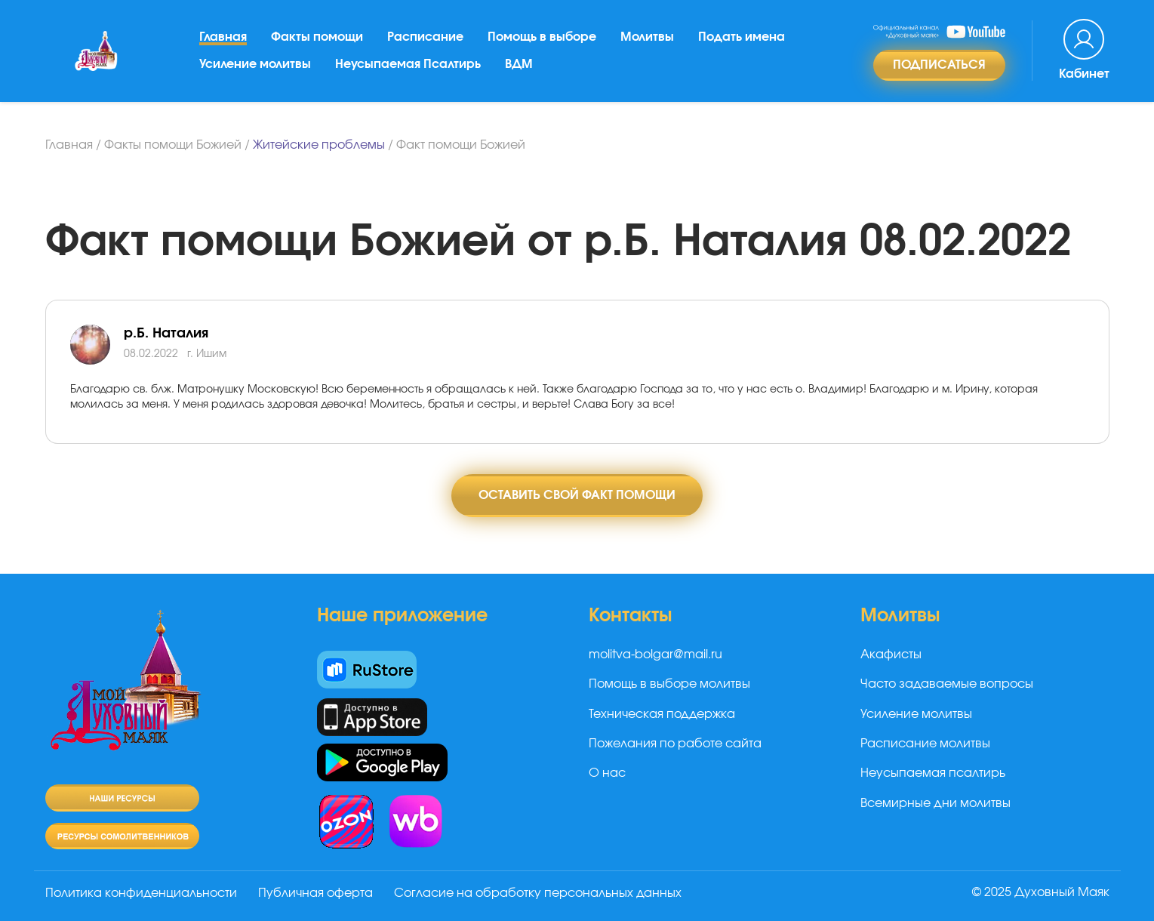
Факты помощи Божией (173, 145)
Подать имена (741, 37)
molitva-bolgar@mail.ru (655, 654)
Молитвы (647, 37)
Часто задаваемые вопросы (946, 684)
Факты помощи (317, 37)
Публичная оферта (315, 893)
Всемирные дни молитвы (935, 803)
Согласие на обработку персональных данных (538, 893)
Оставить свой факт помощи (577, 495)
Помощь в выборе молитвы (669, 684)
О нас (607, 773)
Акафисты (891, 654)
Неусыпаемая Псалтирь (408, 64)
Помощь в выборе (542, 37)
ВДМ (519, 64)
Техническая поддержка (662, 714)
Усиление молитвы (255, 64)
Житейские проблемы (319, 145)
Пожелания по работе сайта (675, 744)
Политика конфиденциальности (141, 893)
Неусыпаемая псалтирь (932, 773)
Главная (223, 37)
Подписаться (939, 65)
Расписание (425, 37)
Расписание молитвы (925, 744)
